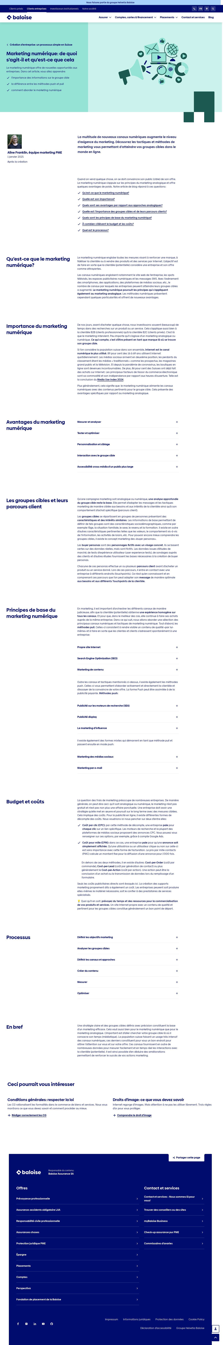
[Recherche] (213, 8)
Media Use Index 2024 (110, 379)
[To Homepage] (22, 17)
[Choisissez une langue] (200, 8)
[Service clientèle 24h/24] (194, 8)
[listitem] (16, 8)
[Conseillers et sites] (206, 8)
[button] (128, 422)
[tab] (105, 17)
